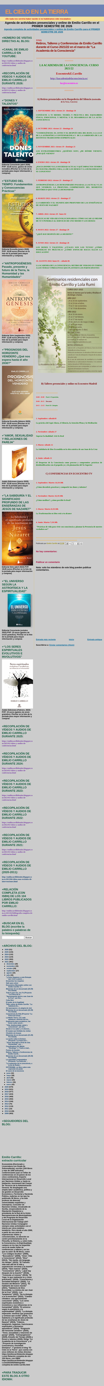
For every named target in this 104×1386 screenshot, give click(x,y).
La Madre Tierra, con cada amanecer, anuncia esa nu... (17, 1018)
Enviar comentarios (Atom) (61, 645)
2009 (7, 1113)
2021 (7, 962)
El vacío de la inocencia (15, 1071)
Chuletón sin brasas (13, 1033)
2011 (7, 1109)
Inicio (71, 639)
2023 (7, 957)
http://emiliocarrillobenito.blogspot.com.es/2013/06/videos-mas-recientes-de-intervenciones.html (17, 879)
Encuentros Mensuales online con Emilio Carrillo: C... (19, 986)
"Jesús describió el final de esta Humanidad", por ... (18, 1043)
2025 (7, 952)
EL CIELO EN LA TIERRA (36, 11)
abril (8, 1078)
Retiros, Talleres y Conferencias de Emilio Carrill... (19, 1053)
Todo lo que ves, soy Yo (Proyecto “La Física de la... (19, 993)
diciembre (11, 964)
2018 (7, 1092)
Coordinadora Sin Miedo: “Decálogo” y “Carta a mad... (18, 1047)
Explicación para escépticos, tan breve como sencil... (18, 1022)
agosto (9, 973)
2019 (7, 1089)
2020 (7, 1087)
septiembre (11, 971)
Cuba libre (10, 1000)
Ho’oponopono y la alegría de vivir (19, 1008)
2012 (7, 1106)
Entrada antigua (94, 639)
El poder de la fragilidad (15, 1002)
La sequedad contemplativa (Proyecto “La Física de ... (17, 1060)
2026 (7, 949)
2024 (7, 954)
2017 (7, 1094)
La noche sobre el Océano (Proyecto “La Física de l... (17, 1039)
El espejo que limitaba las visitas (18, 1031)
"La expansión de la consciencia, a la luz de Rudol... (19, 1064)
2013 (7, 1104)
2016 (7, 1096)
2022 (7, 959)
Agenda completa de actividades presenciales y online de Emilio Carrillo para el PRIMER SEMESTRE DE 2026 (52, 30)
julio (8, 975)
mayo (9, 1075)
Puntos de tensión (13, 1050)
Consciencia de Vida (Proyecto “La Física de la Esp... (19, 1014)
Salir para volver (12, 983)
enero (9, 1084)
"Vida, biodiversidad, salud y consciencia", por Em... (17, 1026)
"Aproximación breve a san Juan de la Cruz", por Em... (19, 997)
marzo (9, 1080)
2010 (7, 1111)
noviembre (11, 966)
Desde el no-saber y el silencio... (18, 1029)
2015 (7, 1099)
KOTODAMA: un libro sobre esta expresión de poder (18, 1068)
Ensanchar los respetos (15, 981)
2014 (7, 1101)
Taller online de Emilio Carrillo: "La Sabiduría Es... (19, 1005)
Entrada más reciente (46, 639)
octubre (10, 968)
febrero (10, 1082)
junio (9, 1073)
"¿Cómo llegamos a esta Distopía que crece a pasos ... (18, 978)
